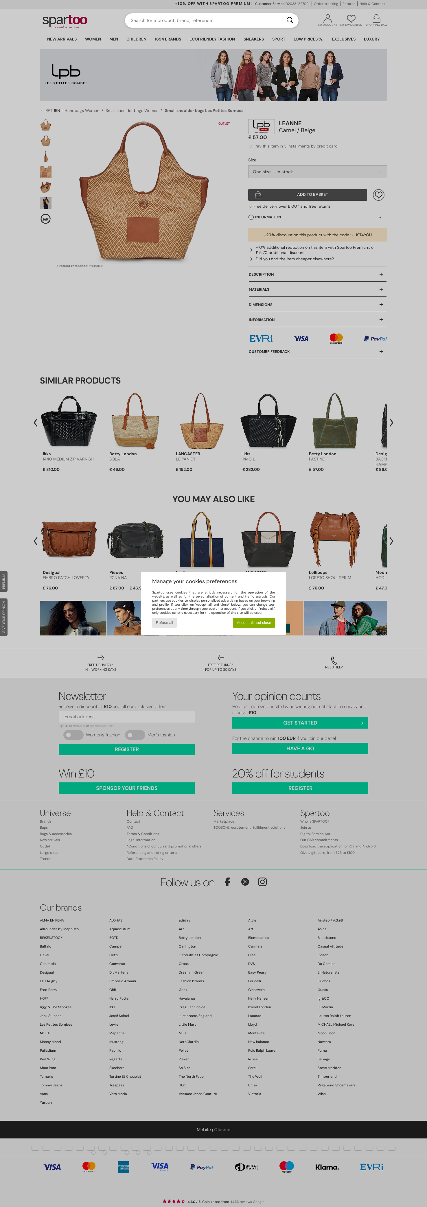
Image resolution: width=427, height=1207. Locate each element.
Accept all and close (254, 622)
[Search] (290, 20)
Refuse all (164, 622)
